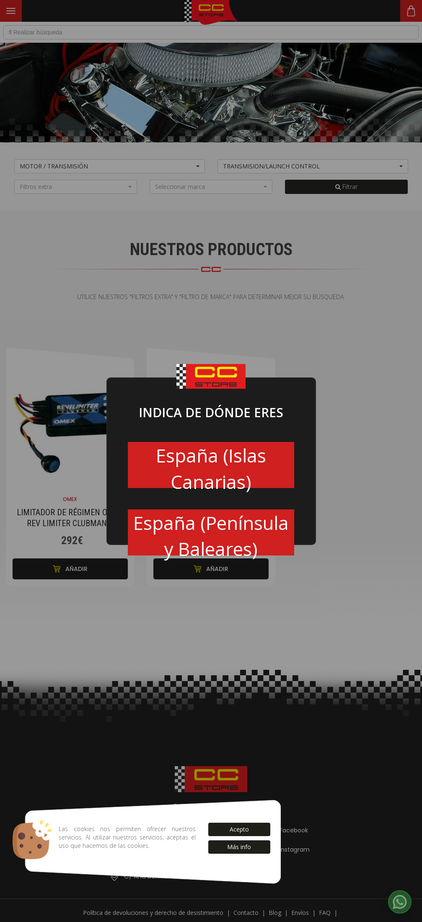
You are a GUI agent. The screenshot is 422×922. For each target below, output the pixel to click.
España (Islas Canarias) (211, 465)
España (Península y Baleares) (211, 532)
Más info (239, 847)
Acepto (239, 829)
